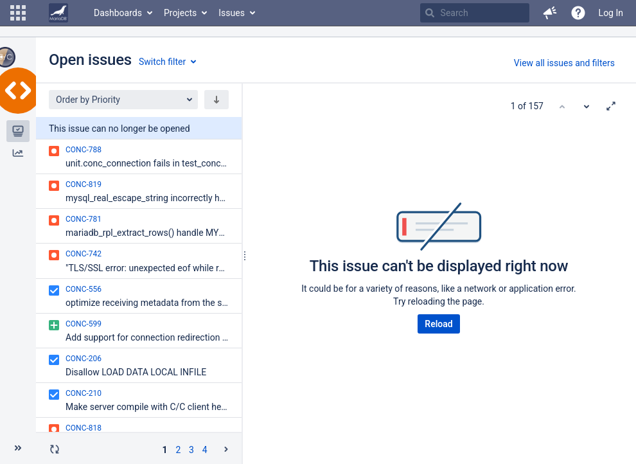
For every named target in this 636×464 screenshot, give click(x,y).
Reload (438, 324)
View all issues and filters (564, 63)
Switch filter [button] (162, 62)
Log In (611, 13)
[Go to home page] (58, 13)
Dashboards (118, 13)
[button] (18, 13)
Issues (231, 13)
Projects (180, 13)
